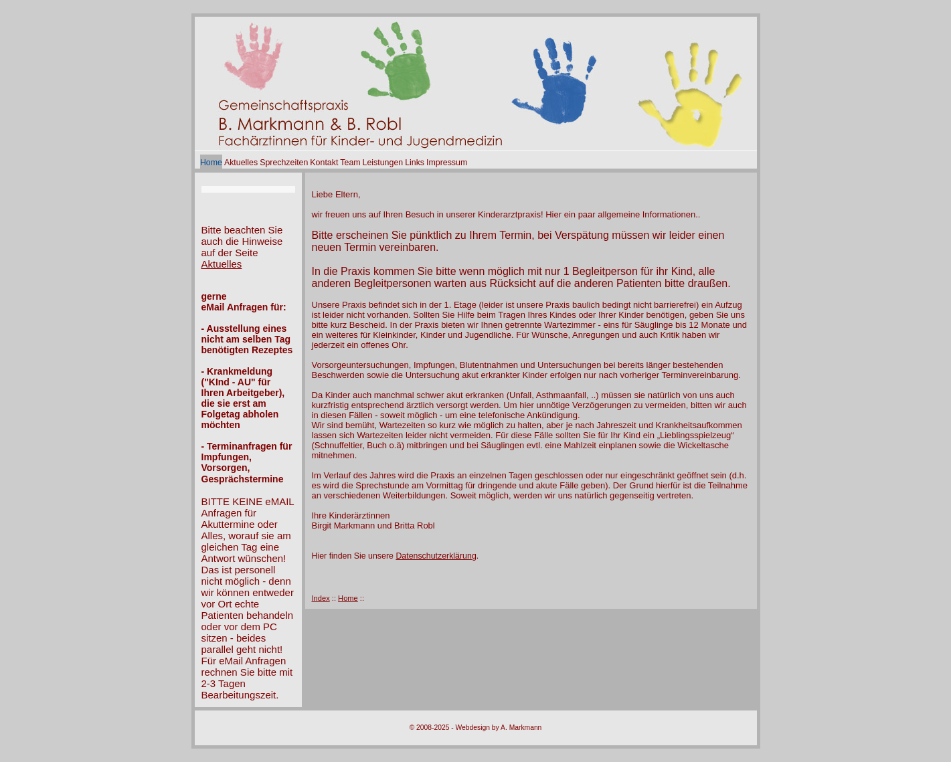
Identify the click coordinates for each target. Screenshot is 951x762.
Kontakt (324, 162)
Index (321, 598)
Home (211, 162)
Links (414, 162)
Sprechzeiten (284, 162)
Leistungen (383, 162)
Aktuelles (241, 162)
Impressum (446, 162)
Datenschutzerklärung (436, 556)
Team (350, 162)
